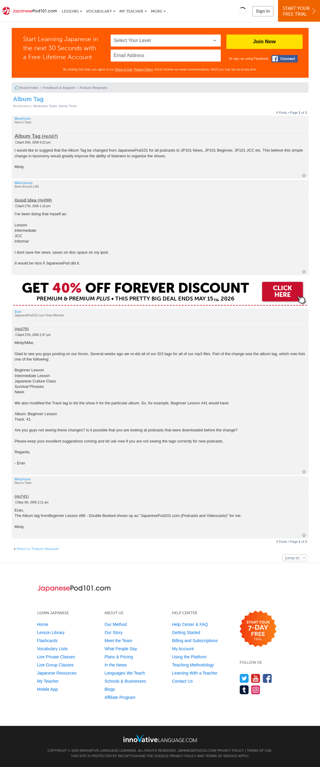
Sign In (263, 11)
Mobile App (47, 689)
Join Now (264, 41)
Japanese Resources (57, 673)
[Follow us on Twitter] (244, 678)
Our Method (115, 624)
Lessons (70, 11)
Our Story (113, 632)
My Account (182, 648)
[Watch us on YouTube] (255, 678)
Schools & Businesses (125, 681)
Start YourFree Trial (300, 11)
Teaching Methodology (193, 665)
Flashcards (47, 640)
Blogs (109, 689)
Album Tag (28, 99)
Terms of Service (221, 756)
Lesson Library (51, 632)
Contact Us (182, 681)
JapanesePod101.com (197, 750)
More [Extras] (156, 11)
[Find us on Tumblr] (244, 689)
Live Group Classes (55, 665)
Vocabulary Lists (52, 648)
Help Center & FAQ (190, 624)
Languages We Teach (124, 673)
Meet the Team (118, 640)
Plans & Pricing (118, 656)
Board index (29, 87)
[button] (242, 11)
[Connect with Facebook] (284, 58)
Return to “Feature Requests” (38, 549)
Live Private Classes (56, 656)
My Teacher (131, 11)
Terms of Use (124, 69)
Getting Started (186, 632)
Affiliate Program (119, 697)
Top (304, 175)
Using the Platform (189, 656)
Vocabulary (99, 11)
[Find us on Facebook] (267, 678)
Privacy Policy (143, 69)
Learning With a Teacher (194, 673)
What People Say (120, 648)
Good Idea (26, 199)
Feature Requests (93, 87)
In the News (115, 665)
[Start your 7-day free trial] (258, 629)
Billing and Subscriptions (195, 640)
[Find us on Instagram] (255, 689)
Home (42, 624)
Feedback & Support (59, 87)
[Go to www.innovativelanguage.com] (160, 738)
